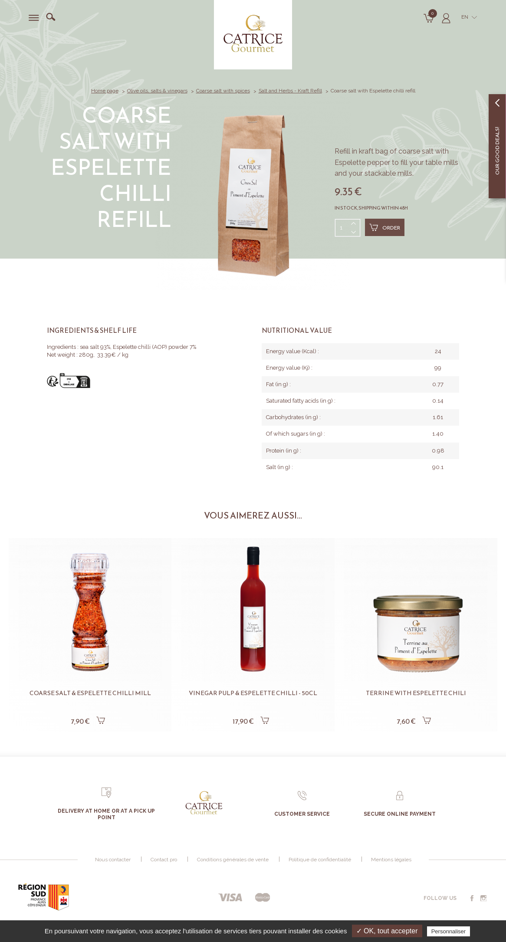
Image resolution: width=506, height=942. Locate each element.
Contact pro (164, 860)
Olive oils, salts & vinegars (157, 91)
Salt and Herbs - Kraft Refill (290, 91)
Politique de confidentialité (320, 860)
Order (384, 227)
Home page (104, 91)
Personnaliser (448, 931)
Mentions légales (391, 860)
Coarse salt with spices (223, 91)
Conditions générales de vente (233, 860)
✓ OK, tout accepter (387, 931)
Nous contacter (113, 860)
